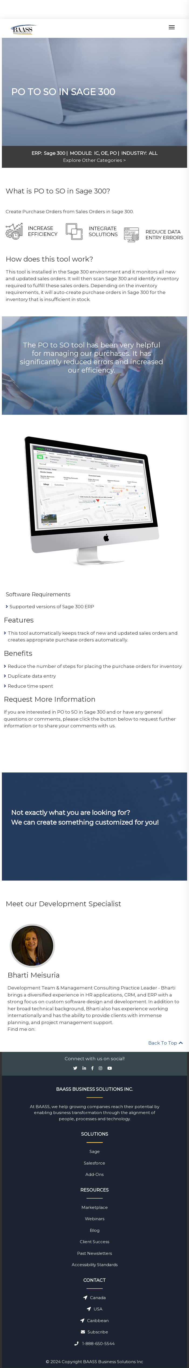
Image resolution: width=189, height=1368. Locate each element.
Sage (95, 1151)
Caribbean (94, 1320)
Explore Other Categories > (94, 160)
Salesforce (94, 1163)
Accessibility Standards (95, 1264)
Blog (94, 1230)
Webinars (94, 1218)
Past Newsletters (94, 1253)
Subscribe (94, 1331)
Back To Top (165, 1043)
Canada (94, 1297)
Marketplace (94, 1207)
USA (94, 1309)
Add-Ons (94, 1174)
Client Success (94, 1241)
